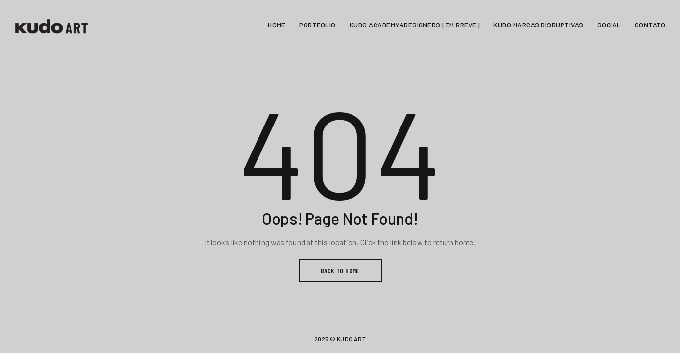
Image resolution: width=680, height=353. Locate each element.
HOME (276, 25)
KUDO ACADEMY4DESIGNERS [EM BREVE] (415, 25)
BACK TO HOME (340, 271)
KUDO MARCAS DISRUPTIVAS (538, 25)
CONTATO (650, 25)
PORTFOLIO (317, 25)
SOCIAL (609, 25)
